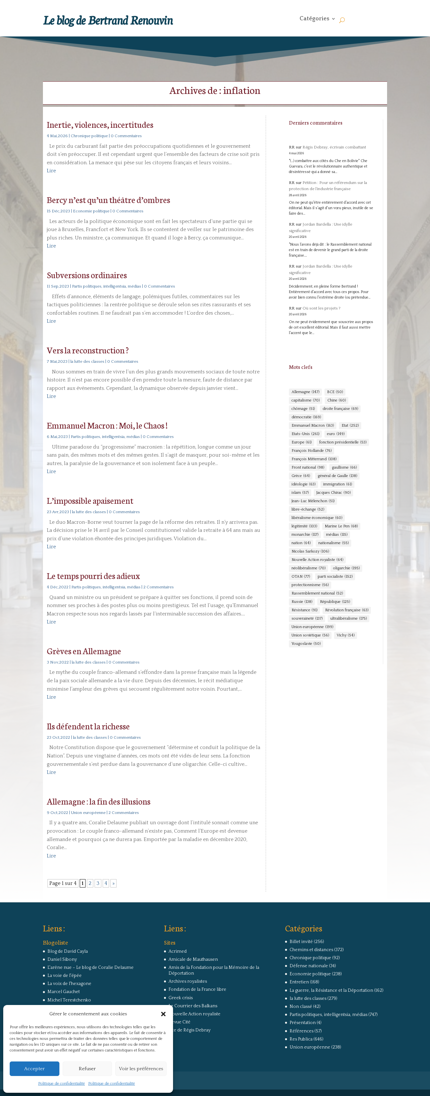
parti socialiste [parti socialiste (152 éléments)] (335, 577)
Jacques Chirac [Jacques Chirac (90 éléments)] (333, 493)
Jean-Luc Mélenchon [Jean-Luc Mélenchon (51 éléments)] (313, 501)
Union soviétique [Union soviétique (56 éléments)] (310, 635)
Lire (51, 171)
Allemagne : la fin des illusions (98, 801)
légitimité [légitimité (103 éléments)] (304, 526)
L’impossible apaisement (90, 500)
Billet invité (301, 941)
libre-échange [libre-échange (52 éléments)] (308, 509)
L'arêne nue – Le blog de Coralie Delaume (90, 967)
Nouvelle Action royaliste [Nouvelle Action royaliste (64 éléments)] (317, 560)
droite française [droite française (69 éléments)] (340, 409)
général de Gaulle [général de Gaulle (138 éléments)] (337, 476)
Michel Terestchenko (69, 1000)
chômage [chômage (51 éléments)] (303, 409)
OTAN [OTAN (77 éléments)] (301, 577)
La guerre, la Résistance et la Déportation (331, 990)
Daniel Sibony (62, 959)
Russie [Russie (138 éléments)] (302, 602)
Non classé (301, 1006)
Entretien (299, 982)
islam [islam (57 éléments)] (300, 493)
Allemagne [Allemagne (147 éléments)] (305, 392)
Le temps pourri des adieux (93, 575)
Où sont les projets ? (321, 308)
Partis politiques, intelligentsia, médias (106, 286)
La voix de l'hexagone (69, 983)
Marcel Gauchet (63, 991)
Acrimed (178, 951)
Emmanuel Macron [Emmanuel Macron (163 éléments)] (313, 426)
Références (301, 1031)
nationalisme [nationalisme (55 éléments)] (333, 543)
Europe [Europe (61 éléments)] (302, 442)
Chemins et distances (311, 949)
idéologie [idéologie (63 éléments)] (303, 484)
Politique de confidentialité (61, 1083)
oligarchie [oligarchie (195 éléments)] (346, 568)
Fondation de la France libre (197, 989)
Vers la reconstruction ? (88, 350)
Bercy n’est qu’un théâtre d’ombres (108, 199)
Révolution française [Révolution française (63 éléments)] (346, 610)
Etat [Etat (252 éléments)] (350, 426)
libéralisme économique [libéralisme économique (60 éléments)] (317, 518)
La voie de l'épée (64, 975)
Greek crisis (181, 997)
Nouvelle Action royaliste (194, 1014)
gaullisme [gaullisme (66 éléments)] (344, 468)
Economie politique (91, 211)
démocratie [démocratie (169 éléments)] (306, 417)
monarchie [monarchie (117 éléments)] (305, 535)
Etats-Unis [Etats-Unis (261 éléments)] (305, 434)
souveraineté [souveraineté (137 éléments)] (307, 619)
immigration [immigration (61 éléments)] (337, 484)
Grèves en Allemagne (84, 650)
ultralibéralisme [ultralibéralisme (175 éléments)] (348, 619)
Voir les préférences (141, 1068)
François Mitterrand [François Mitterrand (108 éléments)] (314, 459)
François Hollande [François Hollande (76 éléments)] (312, 451)
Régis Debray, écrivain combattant (334, 147)
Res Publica (301, 1039)
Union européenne (88, 812)
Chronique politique (89, 136)
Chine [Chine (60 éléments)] (336, 400)
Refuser (87, 1068)
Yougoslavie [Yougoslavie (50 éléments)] (306, 644)
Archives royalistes (188, 981)
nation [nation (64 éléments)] (301, 543)
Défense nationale (309, 966)
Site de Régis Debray (189, 1030)
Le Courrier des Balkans (193, 1006)
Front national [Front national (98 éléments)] (308, 468)
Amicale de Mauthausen (193, 959)
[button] (163, 1014)
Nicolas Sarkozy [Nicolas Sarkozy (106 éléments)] (310, 551)
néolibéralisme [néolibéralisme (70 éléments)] (308, 568)
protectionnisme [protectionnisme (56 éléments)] (310, 585)
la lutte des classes (87, 361)
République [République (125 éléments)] (335, 602)
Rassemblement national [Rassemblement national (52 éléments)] (317, 593)
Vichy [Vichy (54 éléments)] (345, 635)
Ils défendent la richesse (88, 726)
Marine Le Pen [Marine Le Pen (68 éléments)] (341, 526)
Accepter (34, 1068)
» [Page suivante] (113, 883)
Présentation (303, 1022)
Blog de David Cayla (67, 951)
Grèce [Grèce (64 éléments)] (301, 476)
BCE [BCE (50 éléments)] (335, 392)
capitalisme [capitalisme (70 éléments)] (306, 400)
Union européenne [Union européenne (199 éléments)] (312, 627)
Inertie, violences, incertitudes (100, 124)
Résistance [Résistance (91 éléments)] (304, 610)
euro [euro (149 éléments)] (335, 434)
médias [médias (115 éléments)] (336, 535)
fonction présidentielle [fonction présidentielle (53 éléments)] (342, 442)
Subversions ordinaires (87, 274)
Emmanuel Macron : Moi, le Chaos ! (107, 425)
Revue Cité (179, 1022)
